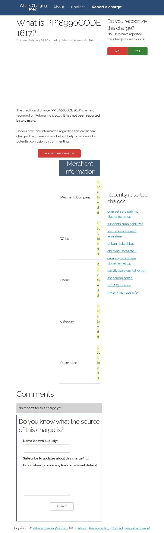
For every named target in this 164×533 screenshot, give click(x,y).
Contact (78, 7)
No (117, 51)
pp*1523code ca (119, 285)
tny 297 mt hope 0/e (122, 292)
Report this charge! (59, 153)
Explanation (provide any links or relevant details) (60, 465)
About (58, 7)
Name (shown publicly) (40, 441)
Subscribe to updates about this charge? (53, 458)
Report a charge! (137, 528)
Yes (137, 51)
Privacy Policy (99, 528)
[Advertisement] (59, 78)
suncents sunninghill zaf (125, 224)
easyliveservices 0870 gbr (126, 271)
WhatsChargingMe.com (50, 528)
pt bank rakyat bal (120, 244)
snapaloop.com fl (120, 278)
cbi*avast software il (122, 251)
